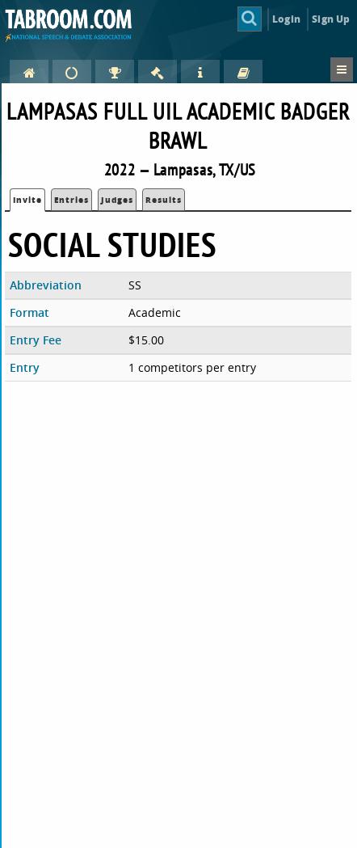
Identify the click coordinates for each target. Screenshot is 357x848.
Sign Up (331, 19)
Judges (117, 199)
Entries (71, 199)
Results (163, 199)
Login (286, 19)
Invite (27, 199)
